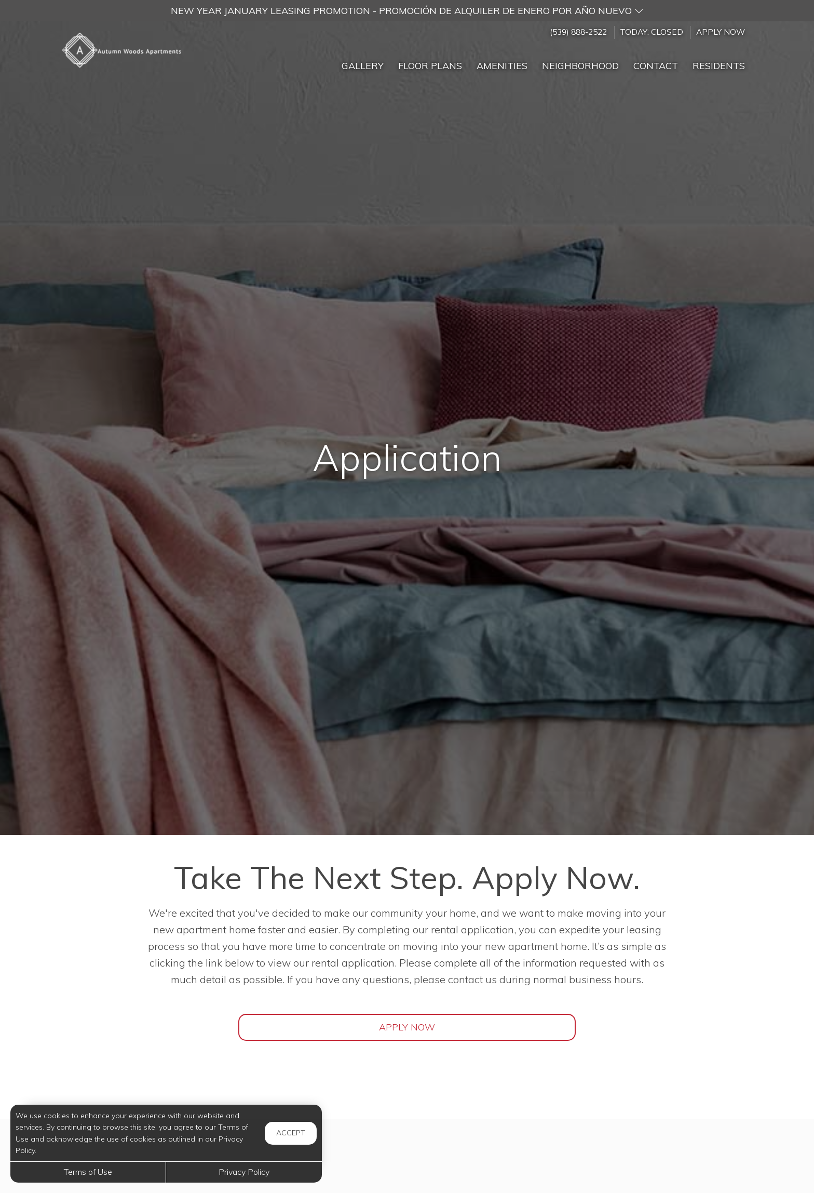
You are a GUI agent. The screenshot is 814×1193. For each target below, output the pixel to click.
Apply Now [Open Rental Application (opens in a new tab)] (407, 1027)
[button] (407, 10)
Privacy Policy (244, 1172)
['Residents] (718, 61)
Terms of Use (88, 1172)
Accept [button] (290, 1132)
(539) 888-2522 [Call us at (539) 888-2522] (578, 32)
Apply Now (720, 32)
